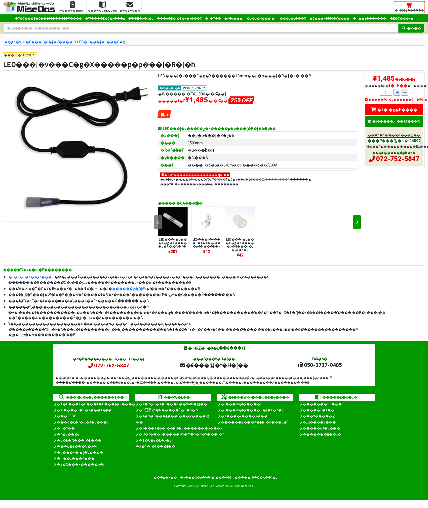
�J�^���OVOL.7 (200, 179)
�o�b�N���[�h (261, 18)
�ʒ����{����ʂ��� (244, 415)
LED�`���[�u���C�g (101, 41)
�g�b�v (12, 41)
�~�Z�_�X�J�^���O (31, 276)
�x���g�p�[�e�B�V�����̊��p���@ (181, 427)
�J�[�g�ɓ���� (394, 110)
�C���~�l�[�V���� (330, 18)
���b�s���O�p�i (77, 446)
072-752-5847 (397, 159)
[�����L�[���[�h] (201, 28)
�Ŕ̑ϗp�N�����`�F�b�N (168, 409)
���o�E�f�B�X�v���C (179, 18)
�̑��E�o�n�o (141, 18)
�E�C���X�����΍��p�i (80, 464)
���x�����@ (319, 415)
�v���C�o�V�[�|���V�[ (205, 477)
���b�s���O (293, 18)
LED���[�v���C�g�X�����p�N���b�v (206, 243)
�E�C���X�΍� (401, 18)
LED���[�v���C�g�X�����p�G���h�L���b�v (240, 244)
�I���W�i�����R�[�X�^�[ (252, 409)
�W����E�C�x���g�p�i (84, 409)
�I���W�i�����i (241, 403)
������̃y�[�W (129, 288)
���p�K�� (165, 477)
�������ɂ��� (322, 403)
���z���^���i (370, 18)
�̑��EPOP (66, 415)
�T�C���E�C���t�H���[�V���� (48, 18)
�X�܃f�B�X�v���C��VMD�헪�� (173, 403)
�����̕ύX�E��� (321, 427)
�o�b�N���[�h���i (79, 440)
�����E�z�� (318, 409)
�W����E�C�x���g (105, 18)
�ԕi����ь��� (319, 422)
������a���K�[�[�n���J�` (255, 422)
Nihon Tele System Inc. (215, 485)
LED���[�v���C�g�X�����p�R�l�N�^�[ (173, 243)
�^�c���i (233, 18)
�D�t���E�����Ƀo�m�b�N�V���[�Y (181, 433)
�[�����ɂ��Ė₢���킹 (394, 121)
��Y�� (213, 18)
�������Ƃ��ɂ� (322, 434)
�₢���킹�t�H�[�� (213, 365)
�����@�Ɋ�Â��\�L (255, 477)
